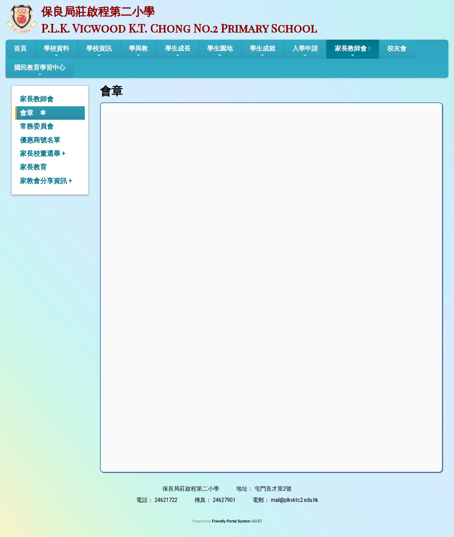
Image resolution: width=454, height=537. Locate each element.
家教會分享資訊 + (46, 181)
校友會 (396, 48)
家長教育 (33, 167)
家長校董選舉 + (42, 153)
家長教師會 (351, 51)
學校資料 (56, 51)
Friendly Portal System (231, 521)
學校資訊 (99, 51)
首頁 (20, 48)
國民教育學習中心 (39, 70)
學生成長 (177, 51)
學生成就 (262, 51)
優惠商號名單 (40, 140)
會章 (26, 113)
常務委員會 (37, 126)
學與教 (138, 51)
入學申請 (305, 51)
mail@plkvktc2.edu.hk (294, 500)
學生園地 (220, 51)
